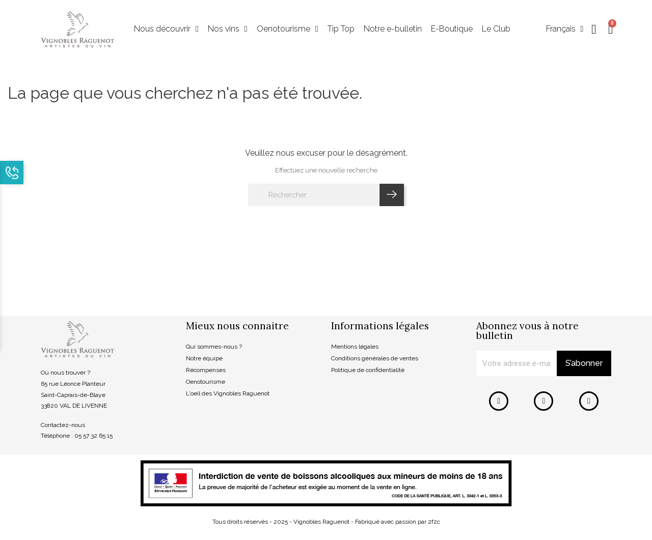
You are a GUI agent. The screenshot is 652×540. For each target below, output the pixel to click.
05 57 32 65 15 (93, 436)
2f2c (434, 521)
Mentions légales (354, 347)
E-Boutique (452, 29)
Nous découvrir (166, 29)
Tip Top (341, 29)
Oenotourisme (287, 29)
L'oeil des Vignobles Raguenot (227, 393)
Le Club (496, 29)
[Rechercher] (313, 195)
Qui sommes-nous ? (214, 347)
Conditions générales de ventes (374, 358)
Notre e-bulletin (393, 29)
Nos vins (228, 29)
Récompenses (206, 370)
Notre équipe (204, 358)
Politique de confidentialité (367, 370)
